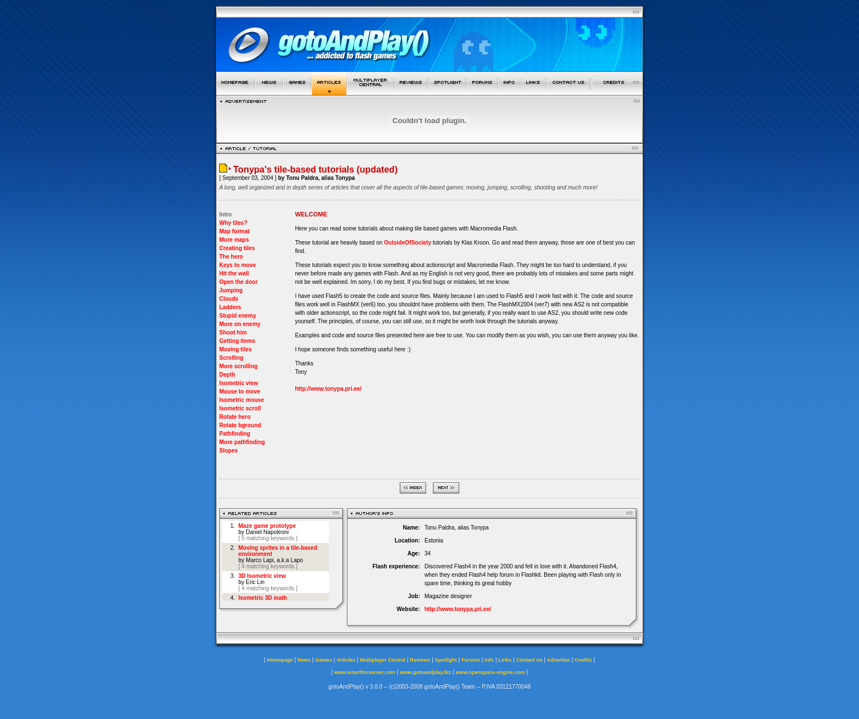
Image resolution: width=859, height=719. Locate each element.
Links (505, 660)
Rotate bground (240, 425)
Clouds (228, 299)
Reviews (420, 660)
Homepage (280, 660)
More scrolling (238, 366)
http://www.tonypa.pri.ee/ (328, 389)
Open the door (238, 282)
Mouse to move (239, 391)
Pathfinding (234, 434)
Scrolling (231, 358)
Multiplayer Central (382, 660)
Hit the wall (234, 273)
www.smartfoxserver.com (364, 672)
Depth (227, 375)
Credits (583, 660)
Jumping (231, 290)
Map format (234, 231)
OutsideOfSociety (407, 242)
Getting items (237, 341)
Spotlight (446, 660)
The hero (231, 257)
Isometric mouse (241, 400)
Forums (471, 660)
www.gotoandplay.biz (425, 672)
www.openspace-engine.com (490, 672)
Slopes (228, 450)
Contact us (529, 660)
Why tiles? (233, 223)
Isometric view (238, 383)
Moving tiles (235, 349)
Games (323, 660)
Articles (346, 660)
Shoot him (233, 332)
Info (489, 660)
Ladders (230, 307)
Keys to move (237, 265)
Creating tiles (237, 248)
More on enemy (239, 324)
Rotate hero (235, 417)
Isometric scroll (240, 408)
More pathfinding (242, 442)
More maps (234, 240)
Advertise (558, 660)
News (304, 660)
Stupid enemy (237, 316)
